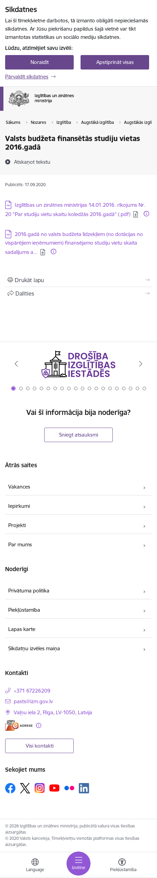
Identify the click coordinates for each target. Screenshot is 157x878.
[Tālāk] (141, 363)
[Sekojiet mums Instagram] (40, 788)
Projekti (17, 525)
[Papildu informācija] (146, 213)
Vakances (19, 486)
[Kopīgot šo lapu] (78, 293)
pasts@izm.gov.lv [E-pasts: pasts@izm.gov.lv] (33, 701)
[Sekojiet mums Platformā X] (25, 788)
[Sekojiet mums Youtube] (54, 788)
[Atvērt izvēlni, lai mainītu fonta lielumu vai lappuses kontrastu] (122, 866)
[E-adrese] (19, 725)
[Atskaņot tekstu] (32, 162)
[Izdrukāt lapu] (78, 280)
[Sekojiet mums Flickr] (69, 788)
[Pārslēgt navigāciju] (78, 864)
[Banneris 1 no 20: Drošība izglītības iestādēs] (78, 364)
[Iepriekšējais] (16, 363)
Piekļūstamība (24, 610)
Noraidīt (40, 62)
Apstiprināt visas (115, 62)
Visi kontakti (39, 745)
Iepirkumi (19, 506)
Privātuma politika (28, 590)
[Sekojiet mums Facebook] (10, 788)
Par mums (20, 544)
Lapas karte (21, 629)
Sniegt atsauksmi (78, 434)
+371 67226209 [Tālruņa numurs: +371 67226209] (32, 690)
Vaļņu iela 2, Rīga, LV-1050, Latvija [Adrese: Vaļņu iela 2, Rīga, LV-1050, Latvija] (53, 712)
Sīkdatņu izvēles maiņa (34, 648)
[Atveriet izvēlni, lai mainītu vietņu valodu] (35, 866)
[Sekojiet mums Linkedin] (84, 788)
